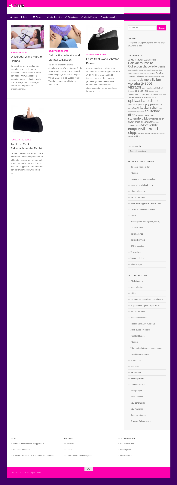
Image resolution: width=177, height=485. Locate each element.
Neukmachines (137, 416)
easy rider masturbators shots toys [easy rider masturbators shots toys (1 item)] (144, 80)
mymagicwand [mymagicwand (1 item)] (146, 104)
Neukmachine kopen (58, 58)
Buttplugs (135, 373)
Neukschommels (138, 410)
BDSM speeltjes (137, 253)
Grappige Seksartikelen (141, 428)
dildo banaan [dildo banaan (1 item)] (139, 77)
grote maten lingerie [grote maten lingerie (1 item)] (148, 95)
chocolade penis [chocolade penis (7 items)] (153, 73)
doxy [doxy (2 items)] (130, 80)
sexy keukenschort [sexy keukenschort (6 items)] (145, 114)
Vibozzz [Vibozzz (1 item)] (138, 132)
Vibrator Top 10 (54, 17)
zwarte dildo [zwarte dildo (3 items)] (134, 143)
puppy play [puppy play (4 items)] (148, 111)
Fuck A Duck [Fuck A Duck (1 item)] (132, 87)
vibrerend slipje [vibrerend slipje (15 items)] (143, 137)
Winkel (40, 17)
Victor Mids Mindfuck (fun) (142, 192)
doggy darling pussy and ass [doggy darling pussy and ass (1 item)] (153, 77)
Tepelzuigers (136, 259)
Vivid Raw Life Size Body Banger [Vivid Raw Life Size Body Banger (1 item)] (148, 140)
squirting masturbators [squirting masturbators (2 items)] (145, 122)
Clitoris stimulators (138, 198)
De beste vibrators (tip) (140, 174)
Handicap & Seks (138, 204)
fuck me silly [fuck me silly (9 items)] (146, 86)
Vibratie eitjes (136, 271)
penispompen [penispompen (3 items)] (135, 111)
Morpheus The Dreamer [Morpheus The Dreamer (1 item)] (150, 101)
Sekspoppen (136, 367)
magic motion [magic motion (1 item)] (154, 98)
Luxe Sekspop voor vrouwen (143, 216)
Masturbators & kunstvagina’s (79, 462)
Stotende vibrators (138, 422)
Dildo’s (133, 222)
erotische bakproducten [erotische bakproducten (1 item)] (152, 83)
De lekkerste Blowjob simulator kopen (147, 306)
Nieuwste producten (21, 456)
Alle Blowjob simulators (140, 337)
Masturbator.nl (110, 17)
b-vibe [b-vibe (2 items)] (153, 67)
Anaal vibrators (137, 294)
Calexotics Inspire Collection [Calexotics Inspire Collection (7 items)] (140, 71)
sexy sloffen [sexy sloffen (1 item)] (140, 118)
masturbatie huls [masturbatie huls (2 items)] (135, 101)
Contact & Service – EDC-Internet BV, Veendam (33, 462)
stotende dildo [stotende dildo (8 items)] (138, 125)
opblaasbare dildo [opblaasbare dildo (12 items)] (143, 107)
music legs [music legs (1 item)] (162, 101)
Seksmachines (137, 241)
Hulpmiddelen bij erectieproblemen (145, 312)
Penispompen (136, 397)
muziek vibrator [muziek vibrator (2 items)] (135, 104)
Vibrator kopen (19, 59)
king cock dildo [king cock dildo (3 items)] (142, 97)
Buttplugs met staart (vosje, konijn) (145, 228)
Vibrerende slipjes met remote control (146, 210)
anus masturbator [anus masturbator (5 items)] (139, 66)
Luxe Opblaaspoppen (140, 361)
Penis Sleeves (137, 403)
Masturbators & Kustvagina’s (143, 331)
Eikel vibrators (137, 288)
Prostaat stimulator (139, 324)
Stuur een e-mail (135, 53)
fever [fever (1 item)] (162, 83)
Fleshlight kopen (138, 343)
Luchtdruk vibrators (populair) (143, 186)
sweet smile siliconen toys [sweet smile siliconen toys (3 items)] (141, 128)
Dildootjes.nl (73, 17)
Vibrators (134, 180)
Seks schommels (138, 247)
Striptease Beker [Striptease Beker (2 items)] (156, 126)
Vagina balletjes (137, 265)
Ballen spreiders (137, 385)
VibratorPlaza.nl (90, 17)
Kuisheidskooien (138, 391)
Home (15, 17)
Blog (26, 17)
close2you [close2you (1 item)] (131, 77)
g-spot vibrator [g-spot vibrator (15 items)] (140, 92)
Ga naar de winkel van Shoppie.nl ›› (28, 450)
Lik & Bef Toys (137, 234)
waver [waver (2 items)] (162, 140)
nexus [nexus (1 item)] (154, 104)
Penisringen (136, 379)
